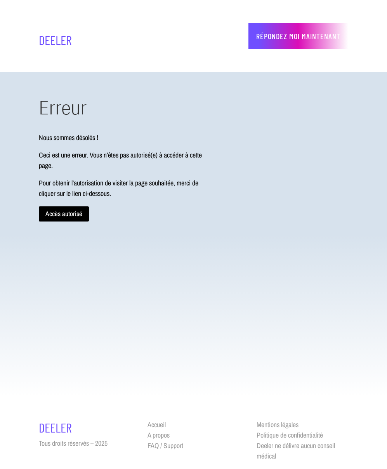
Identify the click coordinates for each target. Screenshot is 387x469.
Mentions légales (277, 424)
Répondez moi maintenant (298, 36)
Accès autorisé (63, 213)
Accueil (157, 424)
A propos (159, 435)
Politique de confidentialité (290, 435)
